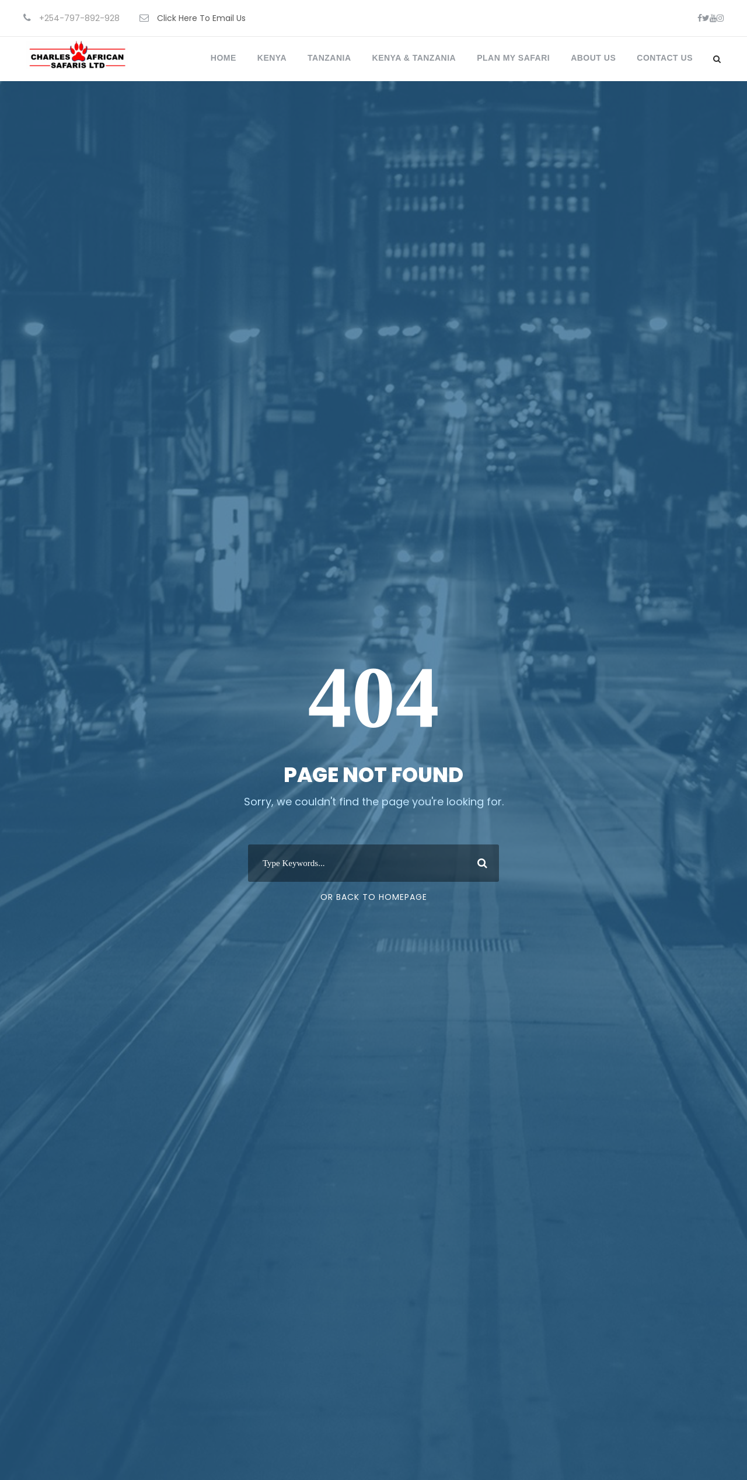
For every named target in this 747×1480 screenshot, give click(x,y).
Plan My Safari (513, 57)
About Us (593, 57)
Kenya (272, 57)
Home (223, 57)
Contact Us (665, 57)
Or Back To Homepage (373, 897)
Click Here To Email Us (201, 18)
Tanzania (329, 57)
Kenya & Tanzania (414, 57)
